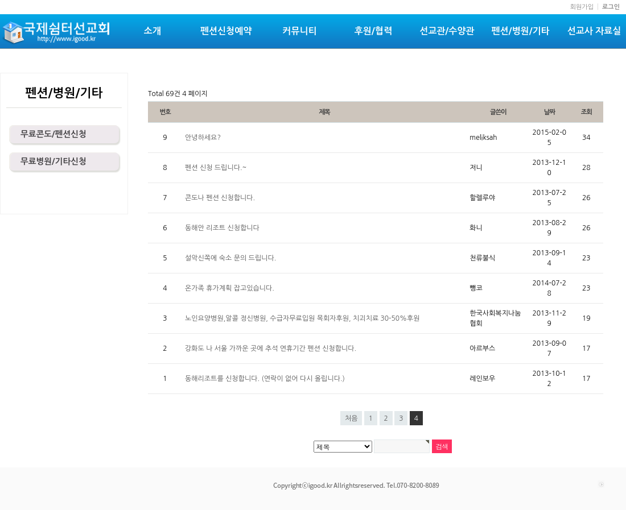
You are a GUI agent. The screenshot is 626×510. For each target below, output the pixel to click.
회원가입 (582, 7)
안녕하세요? (203, 137)
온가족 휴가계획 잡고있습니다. (229, 288)
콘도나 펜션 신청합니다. (220, 197)
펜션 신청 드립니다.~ (215, 167)
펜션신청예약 (226, 31)
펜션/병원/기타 (521, 31)
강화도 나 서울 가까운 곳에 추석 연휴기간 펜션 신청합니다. (270, 348)
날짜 (549, 112)
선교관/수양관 (446, 31)
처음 (351, 418)
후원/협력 (373, 31)
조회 (586, 112)
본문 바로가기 (0, 0)
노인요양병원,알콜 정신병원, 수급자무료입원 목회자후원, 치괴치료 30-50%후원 (302, 318)
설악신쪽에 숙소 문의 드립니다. (230, 258)
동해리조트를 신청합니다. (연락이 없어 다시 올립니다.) (265, 378)
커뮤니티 (299, 31)
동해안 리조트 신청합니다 (222, 228)
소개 (152, 31)
